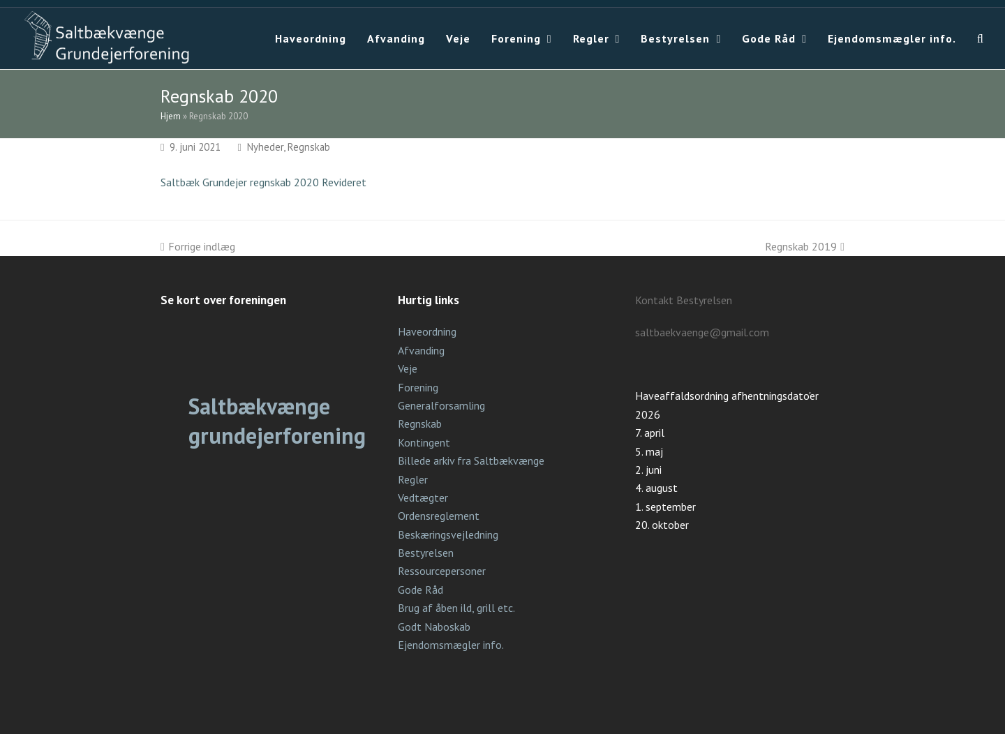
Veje (407, 368)
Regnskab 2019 (804, 246)
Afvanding (421, 350)
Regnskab (309, 146)
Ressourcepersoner (442, 571)
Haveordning (427, 331)
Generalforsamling (441, 405)
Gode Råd (420, 590)
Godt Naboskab (434, 627)
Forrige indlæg (198, 246)
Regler (413, 479)
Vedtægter (423, 497)
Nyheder (265, 146)
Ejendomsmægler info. (451, 645)
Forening (418, 387)
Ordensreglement (438, 516)
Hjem (171, 116)
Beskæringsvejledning (448, 534)
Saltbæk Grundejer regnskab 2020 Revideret (263, 182)
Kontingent (424, 442)
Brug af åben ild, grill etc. (456, 608)
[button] (981, 38)
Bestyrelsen (426, 553)
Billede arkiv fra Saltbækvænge (471, 460)
